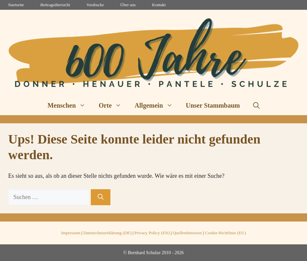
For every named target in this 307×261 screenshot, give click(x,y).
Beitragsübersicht (55, 4)
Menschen (69, 105)
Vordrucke (95, 4)
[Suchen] (100, 197)
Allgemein (157, 105)
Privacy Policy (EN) (152, 232)
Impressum (70, 232)
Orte (113, 105)
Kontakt (159, 4)
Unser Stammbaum (213, 105)
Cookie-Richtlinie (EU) (225, 232)
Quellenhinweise (187, 232)
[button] (256, 105)
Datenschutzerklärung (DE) (107, 232)
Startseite (16, 4)
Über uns (128, 4)
